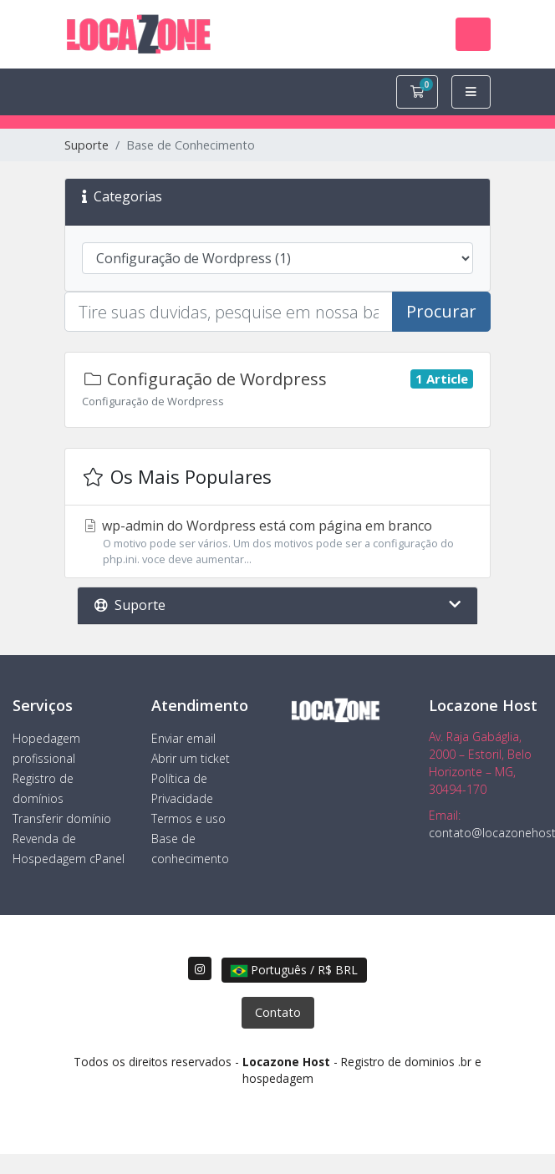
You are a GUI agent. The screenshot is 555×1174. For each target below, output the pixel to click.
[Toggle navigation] (473, 34)
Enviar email (183, 738)
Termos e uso (188, 818)
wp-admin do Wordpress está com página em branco (277, 541)
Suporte (86, 145)
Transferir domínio (62, 818)
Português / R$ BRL (294, 970)
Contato (278, 1012)
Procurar (441, 311)
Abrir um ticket (190, 758)
